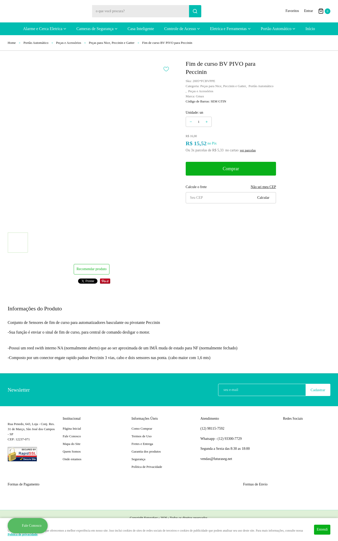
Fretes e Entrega (142, 444)
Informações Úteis (145, 418)
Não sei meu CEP (263, 187)
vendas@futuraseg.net (216, 459)
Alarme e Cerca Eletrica (42, 29)
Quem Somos (72, 451)
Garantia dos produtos (146, 451)
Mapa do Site (71, 444)
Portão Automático (276, 29)
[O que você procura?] (195, 11)
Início (310, 29)
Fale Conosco (72, 436)
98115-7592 (212, 428)
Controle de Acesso (180, 29)
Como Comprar (142, 428)
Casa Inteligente (141, 29)
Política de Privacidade (147, 467)
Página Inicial (72, 428)
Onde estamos (72, 459)
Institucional (72, 418)
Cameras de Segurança (95, 29)
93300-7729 (230, 438)
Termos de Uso (142, 436)
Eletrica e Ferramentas (228, 29)
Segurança (138, 459)
